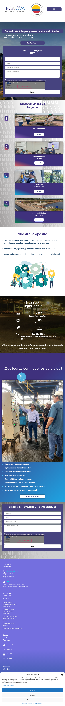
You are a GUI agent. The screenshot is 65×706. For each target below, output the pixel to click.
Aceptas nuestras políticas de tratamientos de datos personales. (26, 80)
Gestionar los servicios (8, 685)
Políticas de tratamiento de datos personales (33, 703)
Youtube (9, 654)
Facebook (10, 645)
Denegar (32, 695)
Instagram (10, 658)
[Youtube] (4, 654)
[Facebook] (4, 645)
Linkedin (9, 649)
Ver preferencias (32, 700)
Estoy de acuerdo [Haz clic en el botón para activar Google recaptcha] (25, 87)
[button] (62, 674)
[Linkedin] (4, 650)
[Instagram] (4, 659)
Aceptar (32, 690)
